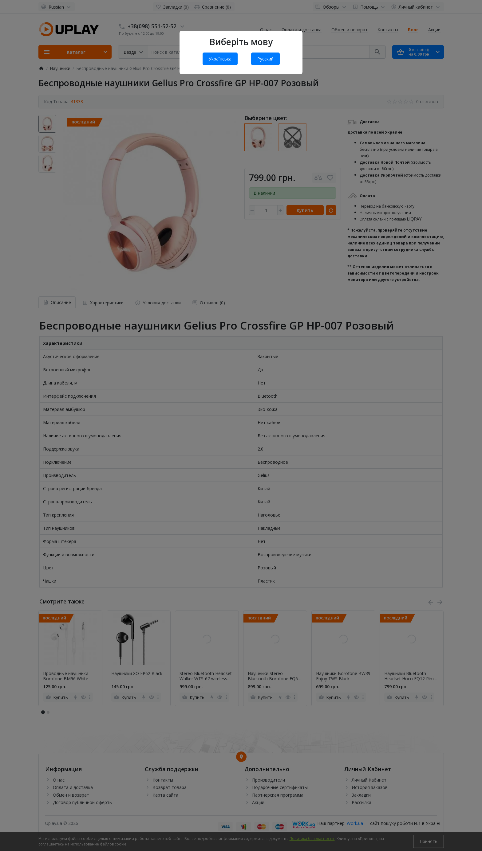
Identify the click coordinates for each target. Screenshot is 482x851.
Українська (220, 59)
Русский (265, 59)
